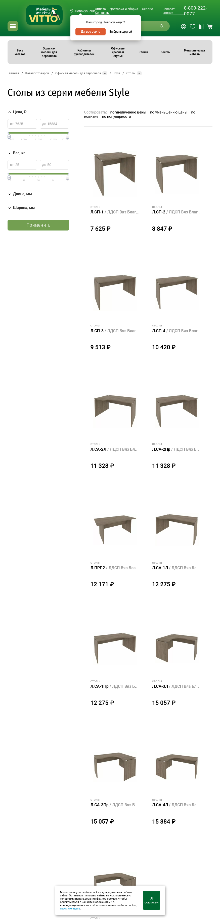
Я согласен (151, 900)
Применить (38, 225)
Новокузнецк (85, 11)
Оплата (100, 9)
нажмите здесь (70, 908)
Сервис (147, 9)
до (44, 124)
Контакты (102, 13)
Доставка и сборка (124, 9)
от (12, 124)
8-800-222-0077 (195, 11)
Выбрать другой (120, 31)
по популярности (116, 116)
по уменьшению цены (168, 112)
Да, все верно (90, 31)
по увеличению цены (128, 112)
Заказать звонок (170, 11)
